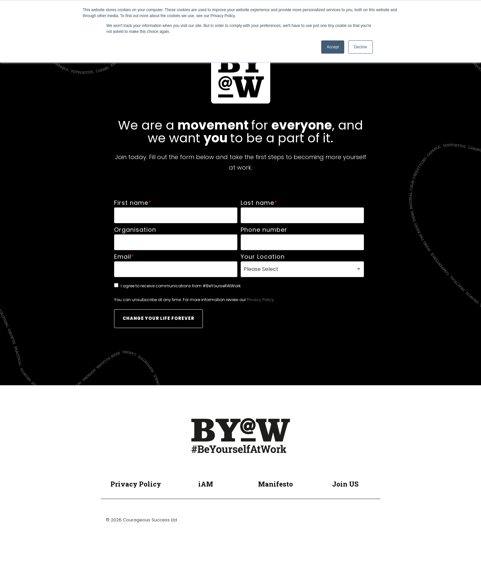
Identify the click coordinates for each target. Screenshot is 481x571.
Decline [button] (360, 47)
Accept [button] (333, 47)
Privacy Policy (260, 299)
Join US (345, 484)
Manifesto (275, 484)
